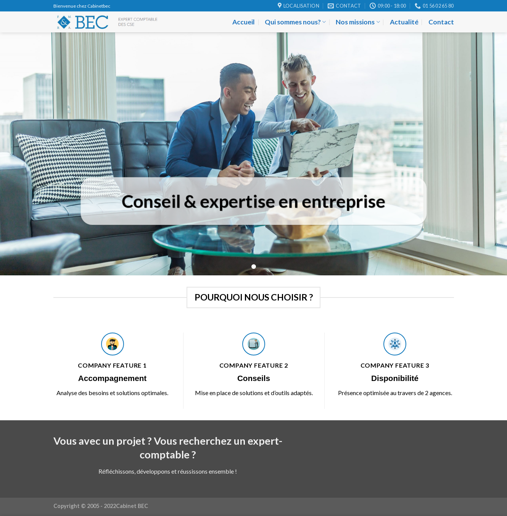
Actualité (404, 22)
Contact (441, 22)
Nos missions (358, 22)
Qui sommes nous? (295, 22)
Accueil (243, 22)
